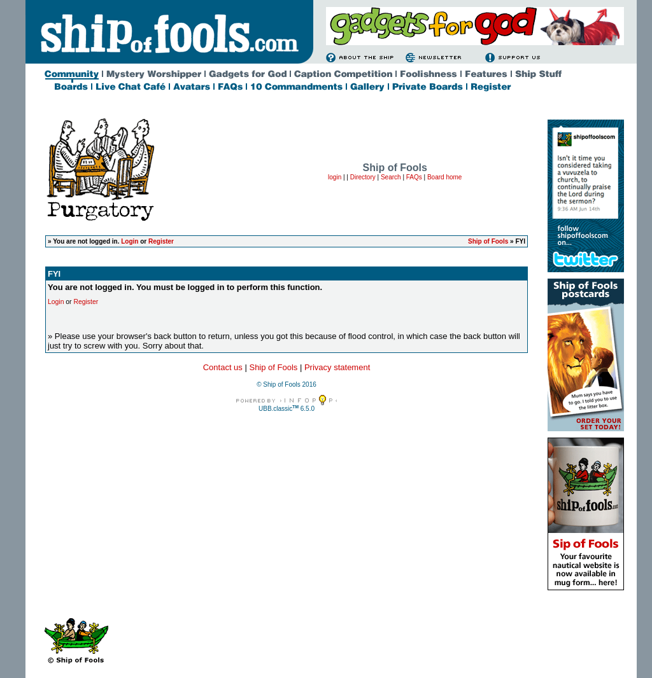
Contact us (223, 367)
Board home (444, 177)
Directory (363, 177)
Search (391, 177)
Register (161, 241)
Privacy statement (337, 367)
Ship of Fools (488, 241)
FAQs (414, 177)
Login (129, 241)
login (334, 177)
